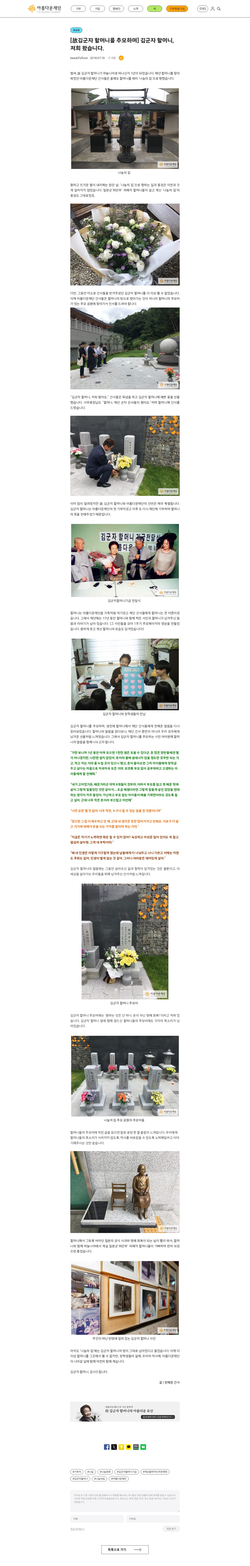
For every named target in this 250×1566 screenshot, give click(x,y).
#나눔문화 (105, 1471)
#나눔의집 (99, 1478)
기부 (78, 8)
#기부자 (77, 1471)
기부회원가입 (177, 8)
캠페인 (116, 8)
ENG (203, 8)
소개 (135, 8)
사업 (97, 8)
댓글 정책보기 (77, 1529)
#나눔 (90, 1471)
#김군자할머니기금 (127, 1471)
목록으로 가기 (117, 1550)
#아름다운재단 (118, 1478)
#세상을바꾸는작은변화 (155, 1471)
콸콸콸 (76, 30)
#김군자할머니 (80, 1478)
